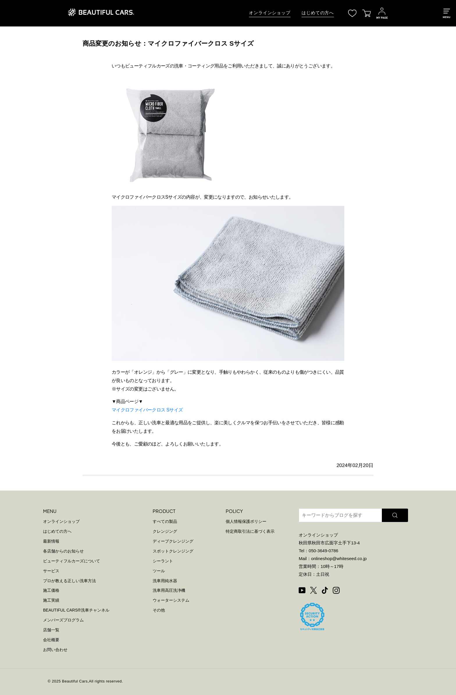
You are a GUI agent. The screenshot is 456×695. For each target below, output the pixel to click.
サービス (51, 571)
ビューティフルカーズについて (71, 561)
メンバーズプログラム (63, 620)
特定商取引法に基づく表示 (250, 531)
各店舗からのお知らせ (63, 551)
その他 (159, 610)
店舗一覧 (51, 630)
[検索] (395, 515)
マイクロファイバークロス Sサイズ (147, 409)
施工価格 (51, 590)
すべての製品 (165, 521)
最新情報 (51, 541)
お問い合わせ (55, 649)
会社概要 (51, 639)
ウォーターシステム (171, 600)
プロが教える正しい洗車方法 (69, 580)
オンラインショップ (270, 12)
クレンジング (165, 531)
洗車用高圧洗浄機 (169, 590)
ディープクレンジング (173, 541)
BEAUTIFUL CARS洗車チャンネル (76, 610)
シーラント (163, 561)
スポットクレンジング (173, 551)
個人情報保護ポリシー (246, 521)
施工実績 (51, 600)
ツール (159, 571)
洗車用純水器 (165, 580)
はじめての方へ (318, 12)
